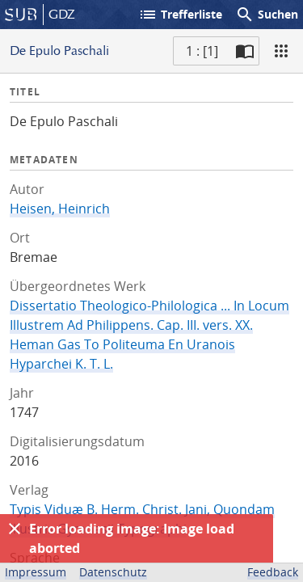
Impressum (35, 572)
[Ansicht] (281, 51)
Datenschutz (113, 572)
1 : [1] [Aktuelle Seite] (202, 51)
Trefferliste (180, 14)
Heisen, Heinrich (60, 208)
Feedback (272, 572)
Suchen (266, 14)
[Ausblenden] (14, 528)
